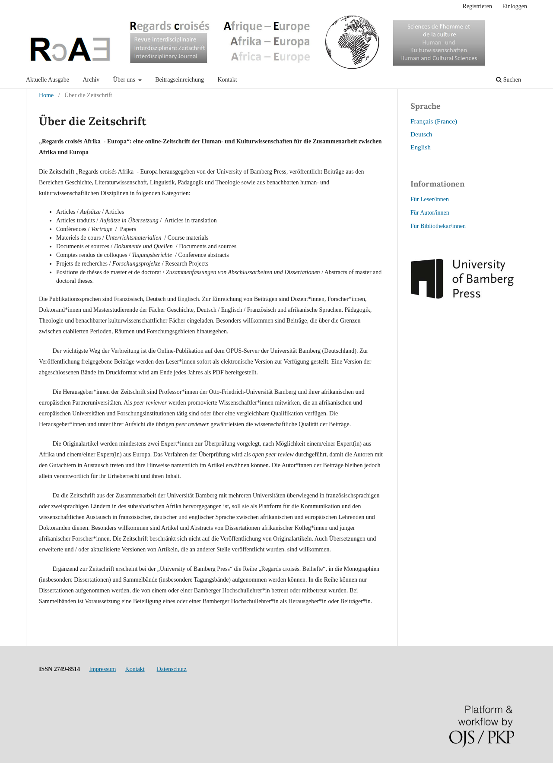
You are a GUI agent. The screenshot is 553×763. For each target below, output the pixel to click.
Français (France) (433, 121)
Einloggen (514, 6)
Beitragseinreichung (179, 79)
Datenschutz (172, 669)
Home (46, 95)
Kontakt (227, 79)
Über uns (125, 79)
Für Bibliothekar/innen (438, 226)
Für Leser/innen (429, 199)
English (420, 147)
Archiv (91, 79)
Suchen (508, 79)
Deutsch (421, 134)
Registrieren (477, 6)
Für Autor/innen (429, 212)
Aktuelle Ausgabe (47, 79)
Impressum (102, 669)
